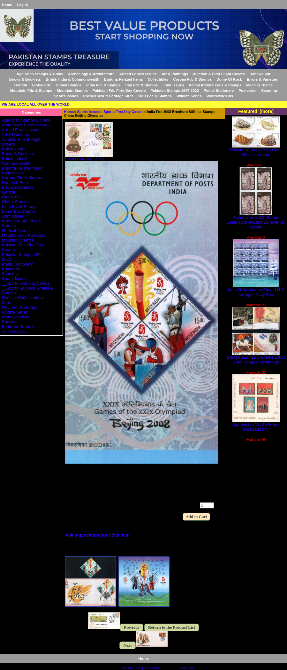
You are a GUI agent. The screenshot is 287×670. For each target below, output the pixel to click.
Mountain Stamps (72, 90)
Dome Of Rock (229, 79)
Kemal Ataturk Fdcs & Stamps (215, 85)
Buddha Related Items (123, 79)
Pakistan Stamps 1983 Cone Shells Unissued (256, 150)
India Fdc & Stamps (103, 85)
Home (7, 5)
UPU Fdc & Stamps (155, 96)
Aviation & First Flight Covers (219, 74)
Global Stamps (68, 85)
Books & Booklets (25, 79)
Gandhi (20, 85)
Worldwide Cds (220, 96)
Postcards (247, 90)
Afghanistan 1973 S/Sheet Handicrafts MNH (256, 425)
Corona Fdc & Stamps (192, 79)
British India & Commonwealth (72, 79)
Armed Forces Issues (138, 74)
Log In (22, 5)
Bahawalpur (260, 74)
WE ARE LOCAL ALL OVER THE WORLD (36, 104)
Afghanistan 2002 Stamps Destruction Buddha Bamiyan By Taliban (256, 220)
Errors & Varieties (262, 79)
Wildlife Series (189, 96)
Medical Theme (259, 85)
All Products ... (15, 331)
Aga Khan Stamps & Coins (40, 74)
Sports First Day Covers (123, 112)
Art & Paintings (175, 74)
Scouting (269, 90)
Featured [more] (256, 111)
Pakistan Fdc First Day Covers (119, 90)
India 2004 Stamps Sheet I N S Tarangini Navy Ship (256, 290)
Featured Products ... (21, 326)
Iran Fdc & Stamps (141, 85)
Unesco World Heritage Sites (108, 96)
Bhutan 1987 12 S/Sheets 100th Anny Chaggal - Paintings (256, 357)
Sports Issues (88, 112)
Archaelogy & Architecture (91, 74)
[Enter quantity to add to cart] (207, 505)
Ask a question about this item (97, 535)
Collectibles (157, 79)
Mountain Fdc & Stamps (31, 90)
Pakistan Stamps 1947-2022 (174, 90)
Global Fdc (41, 85)
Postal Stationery (219, 90)
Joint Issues (173, 85)
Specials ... (12, 321)
